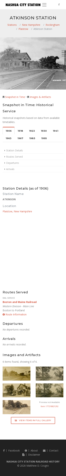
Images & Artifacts (40, 97)
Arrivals (10, 169)
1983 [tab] (32, 138)
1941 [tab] (55, 131)
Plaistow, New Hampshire (17, 211)
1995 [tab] (44, 138)
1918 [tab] (20, 131)
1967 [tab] (20, 138)
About (31, 450)
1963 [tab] (8, 138)
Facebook (11, 450)
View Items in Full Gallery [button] (33, 420)
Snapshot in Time (15, 97)
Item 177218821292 (49, 406)
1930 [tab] (44, 131)
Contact (50, 450)
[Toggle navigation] (44, 4)
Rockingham (53, 24)
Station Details (14, 150)
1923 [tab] (32, 131)
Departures (12, 163)
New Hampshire (31, 24)
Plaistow (23, 29)
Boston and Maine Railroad (20, 302)
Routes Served (14, 156)
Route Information (15, 314)
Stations (12, 24)
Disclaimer (31, 454)
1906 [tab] (9, 131)
